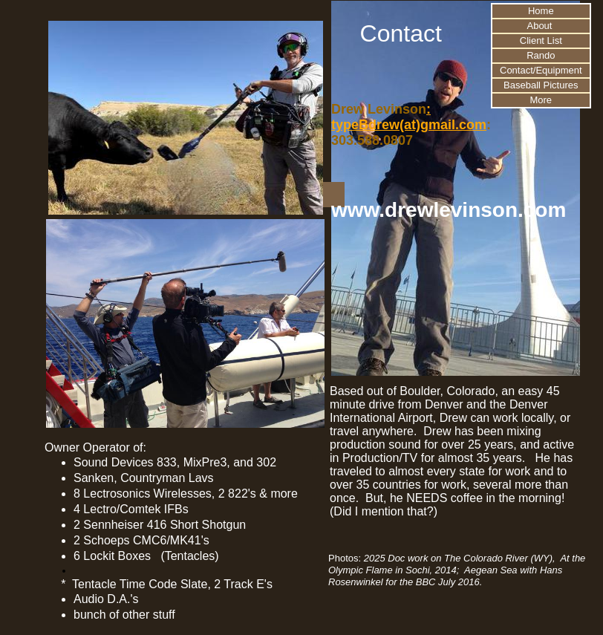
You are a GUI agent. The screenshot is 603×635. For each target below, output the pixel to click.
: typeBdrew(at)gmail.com (408, 117)
